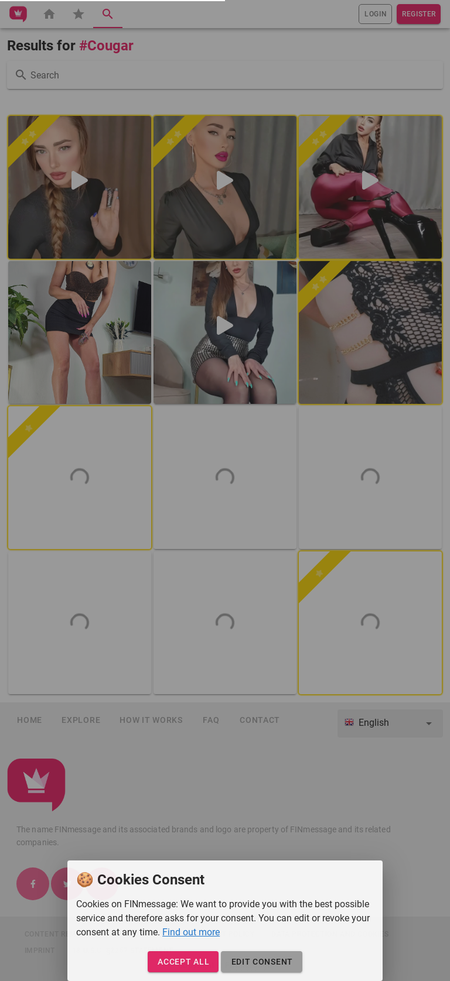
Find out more (191, 932)
